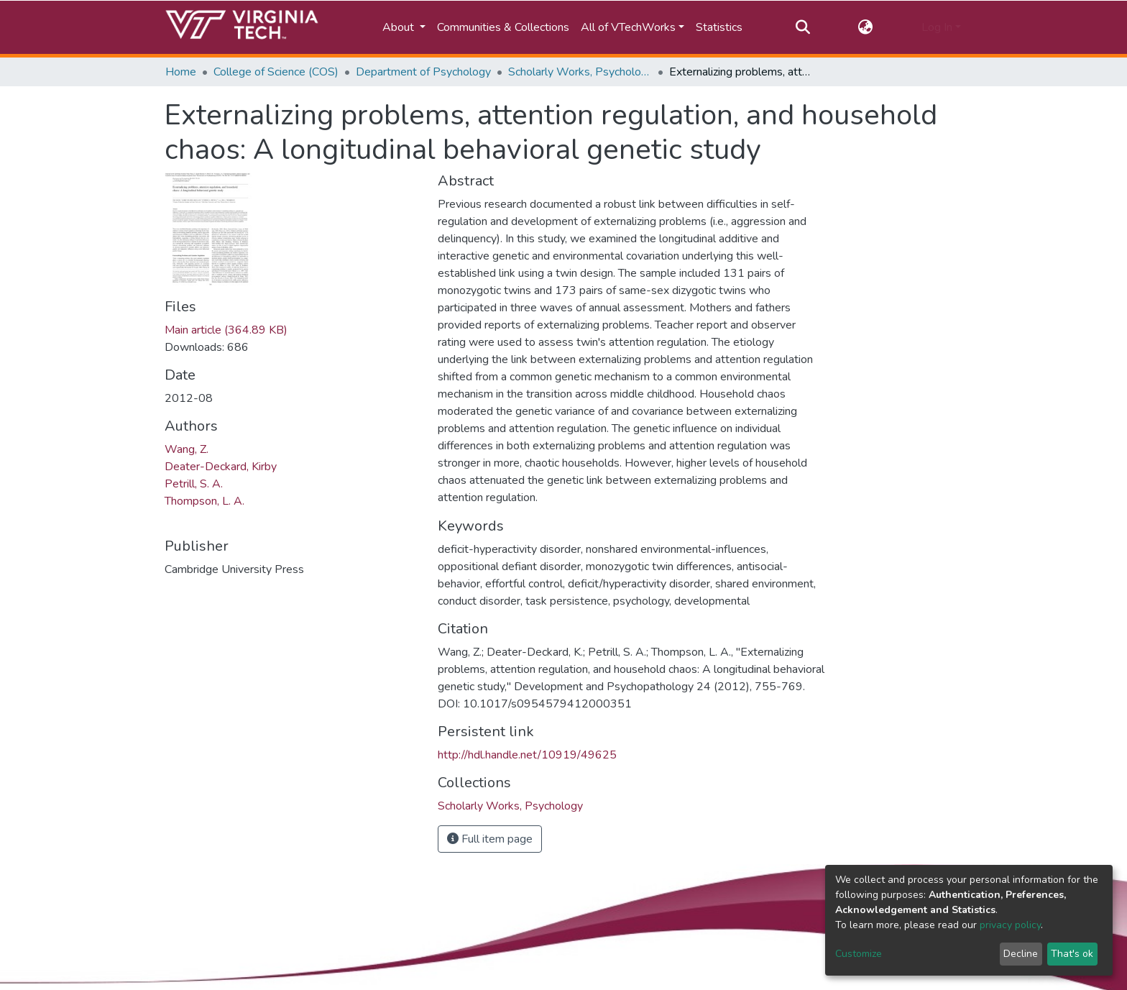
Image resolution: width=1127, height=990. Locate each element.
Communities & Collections (503, 27)
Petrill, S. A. (194, 484)
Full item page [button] (490, 839)
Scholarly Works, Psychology (580, 72)
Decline (1020, 954)
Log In (936, 27)
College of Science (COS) (276, 72)
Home (180, 72)
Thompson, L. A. (204, 501)
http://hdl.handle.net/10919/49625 (527, 755)
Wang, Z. (186, 449)
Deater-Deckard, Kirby (221, 467)
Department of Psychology (423, 72)
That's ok (1072, 954)
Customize (858, 954)
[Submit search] (802, 27)
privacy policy (1010, 925)
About (399, 27)
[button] (866, 27)
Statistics (719, 27)
